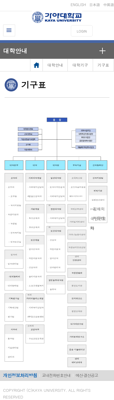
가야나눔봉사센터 (76, 234)
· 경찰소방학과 (34, 196)
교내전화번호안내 (56, 375)
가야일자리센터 (77, 221)
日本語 (94, 4)
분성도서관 (77, 285)
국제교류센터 (77, 208)
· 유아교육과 (33, 227)
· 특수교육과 (33, 218)
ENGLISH (78, 4)
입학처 (14, 254)
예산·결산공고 (86, 375)
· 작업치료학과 (34, 258)
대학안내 (15, 50)
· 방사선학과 (33, 249)
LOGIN (82, 31)
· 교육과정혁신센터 (75, 196)
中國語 (108, 4)
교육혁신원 (77, 177)
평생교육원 (77, 311)
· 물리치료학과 (34, 276)
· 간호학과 (32, 267)
